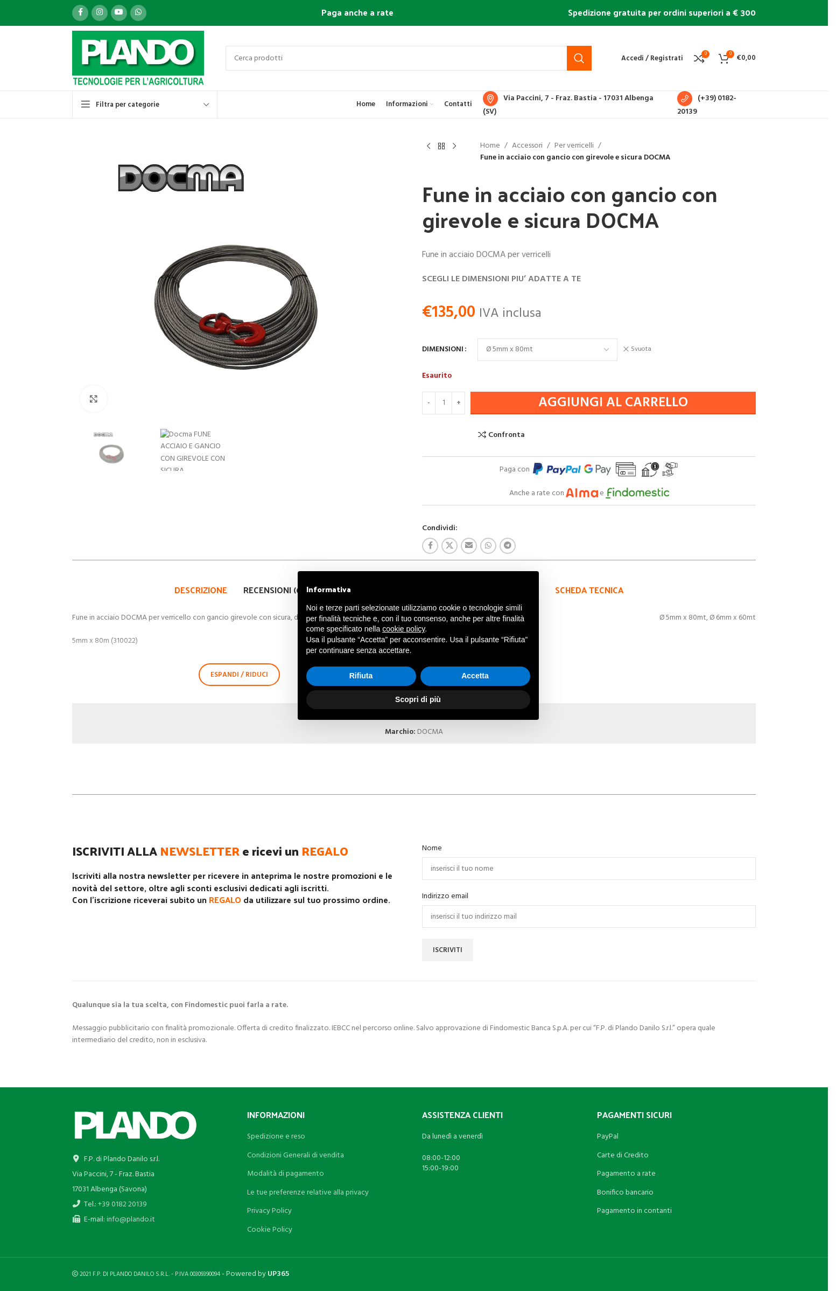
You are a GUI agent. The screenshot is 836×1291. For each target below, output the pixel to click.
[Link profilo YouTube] (119, 13)
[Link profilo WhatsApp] (138, 13)
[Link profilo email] (469, 546)
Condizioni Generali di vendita (295, 1155)
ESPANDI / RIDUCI (239, 675)
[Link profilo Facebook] (80, 13)
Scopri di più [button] (418, 699)
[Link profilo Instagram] (100, 13)
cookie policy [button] (403, 628)
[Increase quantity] (458, 403)
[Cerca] (409, 58)
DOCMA (430, 732)
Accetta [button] (475, 675)
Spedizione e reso (276, 1136)
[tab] (200, 590)
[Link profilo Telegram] (508, 546)
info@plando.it (131, 1219)
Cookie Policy (269, 1230)
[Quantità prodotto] (443, 403)
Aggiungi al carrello (613, 403)
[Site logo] (138, 58)
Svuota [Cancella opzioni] (641, 349)
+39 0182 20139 (122, 1204)
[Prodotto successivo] (454, 146)
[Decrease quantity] (428, 403)
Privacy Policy (269, 1211)
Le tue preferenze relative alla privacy (308, 1192)
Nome (432, 849)
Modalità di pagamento (285, 1174)
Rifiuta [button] (361, 675)
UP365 (278, 1274)
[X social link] (449, 546)
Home (490, 146)
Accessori (527, 146)
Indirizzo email (445, 897)
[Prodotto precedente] (428, 146)
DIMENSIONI (442, 350)
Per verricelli (574, 146)
